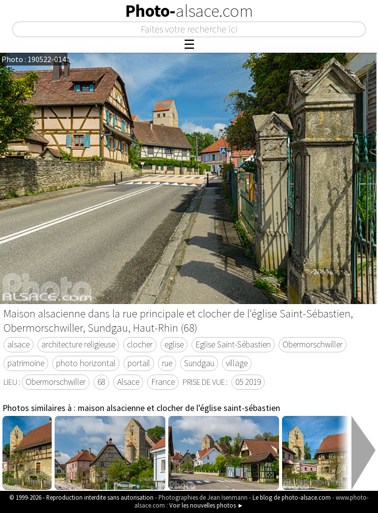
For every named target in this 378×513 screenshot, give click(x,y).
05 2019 (248, 381)
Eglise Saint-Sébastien (233, 344)
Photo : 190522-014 (33, 59)
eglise (174, 344)
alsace (18, 344)
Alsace (128, 381)
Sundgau (199, 363)
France (163, 381)
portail (138, 363)
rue (167, 363)
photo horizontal (86, 363)
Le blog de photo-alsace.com (291, 497)
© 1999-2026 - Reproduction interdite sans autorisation (81, 497)
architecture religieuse (78, 344)
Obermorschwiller (313, 344)
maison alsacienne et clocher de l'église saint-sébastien (179, 408)
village (237, 363)
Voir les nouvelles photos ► (206, 505)
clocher (140, 344)
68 (101, 381)
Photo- (189, 11)
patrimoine (25, 363)
